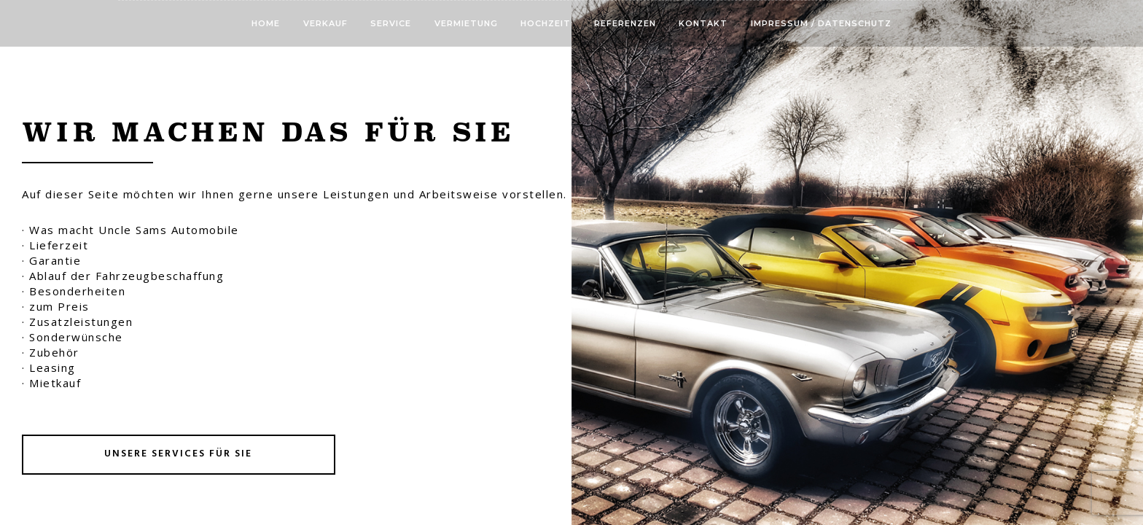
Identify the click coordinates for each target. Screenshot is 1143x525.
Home (265, 23)
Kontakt (703, 23)
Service (390, 23)
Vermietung (466, 23)
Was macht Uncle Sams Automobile (134, 229)
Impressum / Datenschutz (821, 23)
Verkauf (325, 23)
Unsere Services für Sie (178, 454)
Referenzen (625, 23)
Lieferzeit (58, 245)
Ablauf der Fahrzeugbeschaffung (126, 275)
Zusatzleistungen (81, 321)
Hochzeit (545, 23)
